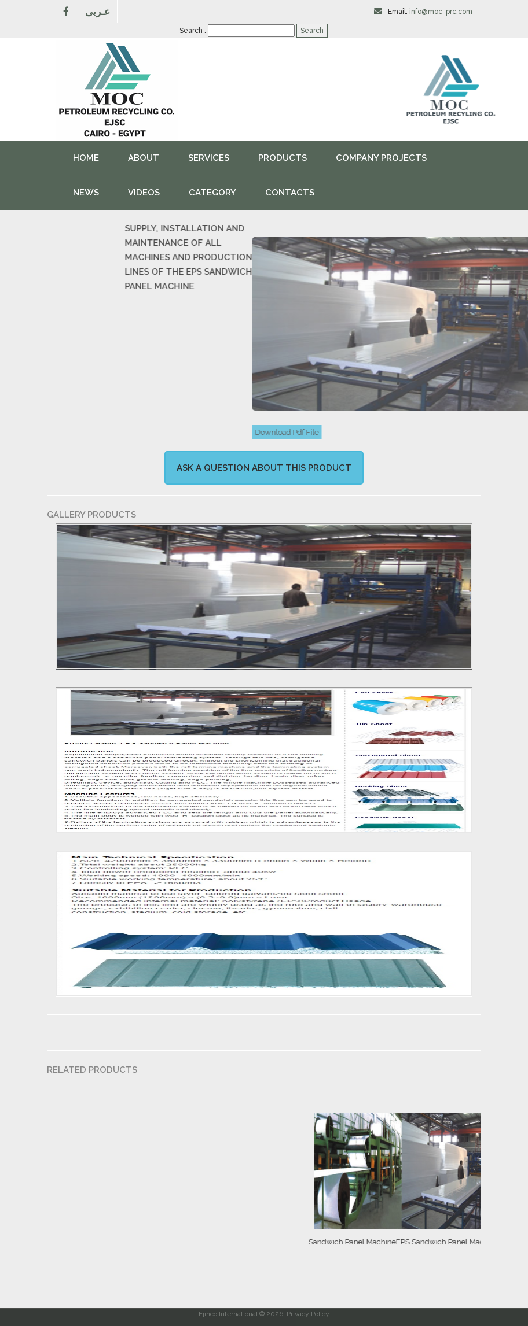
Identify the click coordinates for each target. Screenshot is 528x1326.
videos (144, 192)
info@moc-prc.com (440, 12)
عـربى (97, 11)
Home (86, 158)
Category (212, 192)
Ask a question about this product (264, 468)
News (86, 192)
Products (282, 158)
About (143, 158)
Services (208, 158)
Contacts (289, 192)
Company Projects (381, 158)
